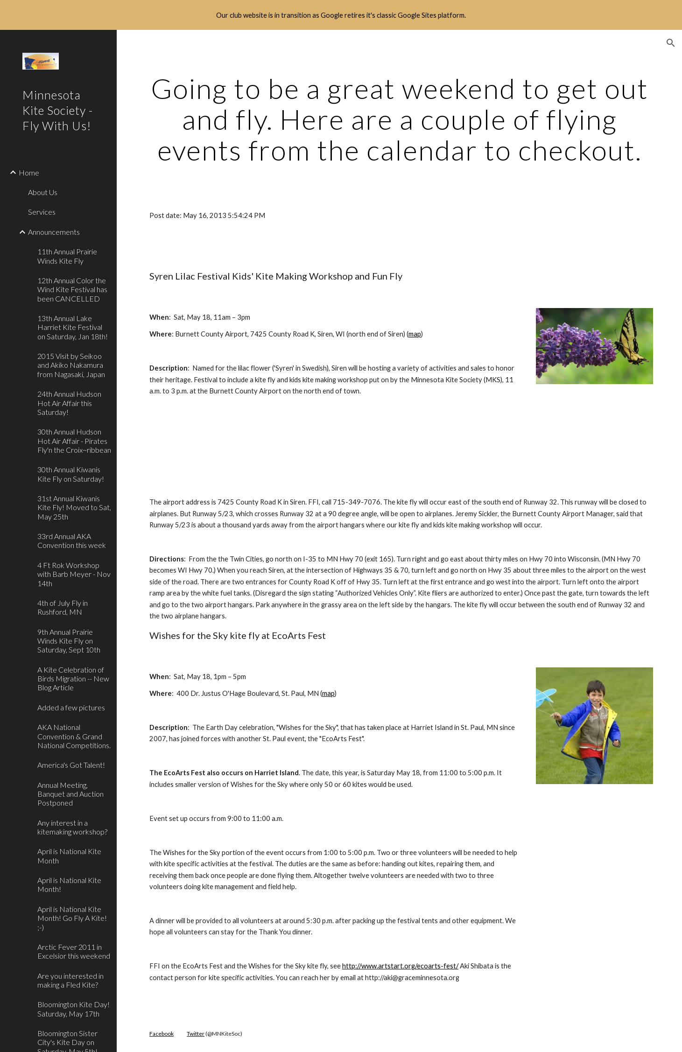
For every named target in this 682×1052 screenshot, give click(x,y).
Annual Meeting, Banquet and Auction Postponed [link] (70, 793)
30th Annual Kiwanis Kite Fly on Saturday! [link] (70, 474)
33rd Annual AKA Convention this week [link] (71, 540)
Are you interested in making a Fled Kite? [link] (70, 980)
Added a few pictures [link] (71, 707)
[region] (341, 15)
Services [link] (42, 211)
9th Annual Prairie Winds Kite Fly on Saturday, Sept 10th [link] (68, 640)
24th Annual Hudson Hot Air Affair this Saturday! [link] (69, 402)
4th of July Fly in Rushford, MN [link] (62, 607)
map (414, 334)
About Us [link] (42, 192)
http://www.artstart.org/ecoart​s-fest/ (400, 966)
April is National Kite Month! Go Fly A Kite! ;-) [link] (72, 918)
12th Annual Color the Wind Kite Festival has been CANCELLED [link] (72, 289)
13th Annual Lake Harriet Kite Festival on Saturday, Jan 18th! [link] (72, 327)
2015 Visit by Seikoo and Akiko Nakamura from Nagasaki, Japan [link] (71, 365)
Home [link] (29, 172)
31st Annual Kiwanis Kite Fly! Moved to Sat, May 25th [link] (74, 507)
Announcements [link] (54, 231)
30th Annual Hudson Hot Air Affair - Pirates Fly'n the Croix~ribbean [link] (74, 440)
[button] (671, 43)
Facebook (161, 1033)
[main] (399, 119)
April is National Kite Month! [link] (69, 884)
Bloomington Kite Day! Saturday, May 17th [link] (73, 1008)
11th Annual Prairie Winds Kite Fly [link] (67, 256)
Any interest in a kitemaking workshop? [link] (72, 827)
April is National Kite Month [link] (69, 855)
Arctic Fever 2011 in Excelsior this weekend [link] (73, 951)
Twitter (195, 1033)
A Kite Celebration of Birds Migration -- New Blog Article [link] (73, 678)
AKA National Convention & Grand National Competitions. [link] (74, 736)
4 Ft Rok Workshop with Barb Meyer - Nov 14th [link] (74, 574)
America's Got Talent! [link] (71, 764)
